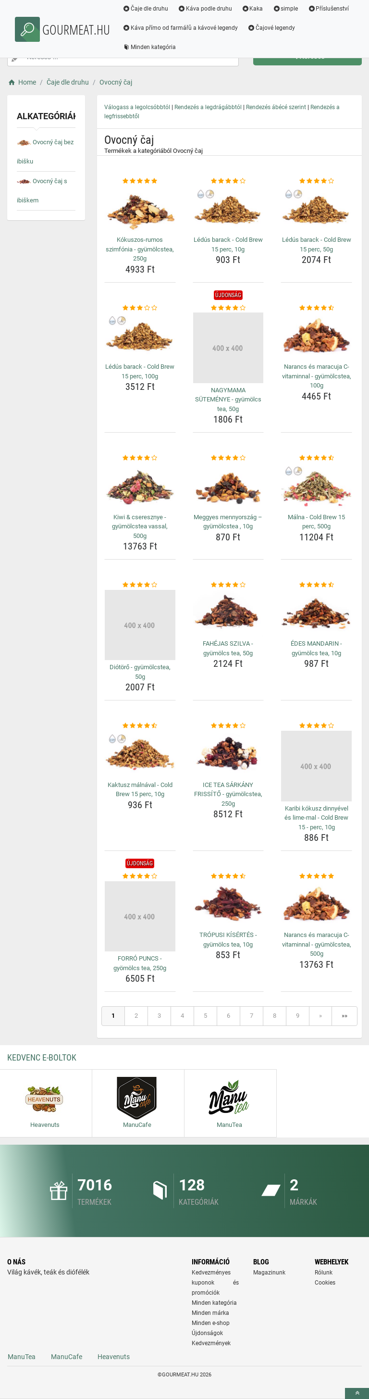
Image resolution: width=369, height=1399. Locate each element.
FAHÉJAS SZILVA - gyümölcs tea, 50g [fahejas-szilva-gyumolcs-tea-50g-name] (228, 648)
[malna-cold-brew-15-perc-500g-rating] (316, 458)
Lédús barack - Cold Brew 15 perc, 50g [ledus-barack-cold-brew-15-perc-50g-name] (316, 244)
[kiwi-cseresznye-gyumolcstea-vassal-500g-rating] (140, 458)
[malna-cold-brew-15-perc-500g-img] (316, 486)
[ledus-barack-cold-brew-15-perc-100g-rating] (140, 308)
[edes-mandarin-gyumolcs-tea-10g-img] (316, 613)
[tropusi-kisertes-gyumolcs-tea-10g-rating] (228, 876)
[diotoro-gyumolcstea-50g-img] (140, 625)
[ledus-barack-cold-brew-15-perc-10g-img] (228, 209)
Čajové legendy (271, 28)
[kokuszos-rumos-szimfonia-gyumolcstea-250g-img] (140, 209)
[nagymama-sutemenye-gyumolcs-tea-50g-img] (228, 347)
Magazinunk (269, 1272)
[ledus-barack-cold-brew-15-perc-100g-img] (140, 336)
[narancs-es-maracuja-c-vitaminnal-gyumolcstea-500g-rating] (316, 876)
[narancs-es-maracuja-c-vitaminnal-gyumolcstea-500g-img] (316, 904)
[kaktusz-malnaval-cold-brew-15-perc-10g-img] (140, 754)
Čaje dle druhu (145, 8)
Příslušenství (328, 8)
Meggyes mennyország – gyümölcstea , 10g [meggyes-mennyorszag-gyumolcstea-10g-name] (228, 521)
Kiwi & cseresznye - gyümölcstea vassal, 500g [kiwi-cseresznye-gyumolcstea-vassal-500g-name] (140, 526)
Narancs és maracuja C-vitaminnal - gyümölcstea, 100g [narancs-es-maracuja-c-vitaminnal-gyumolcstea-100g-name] (316, 376)
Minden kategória (149, 47)
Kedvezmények (211, 1343)
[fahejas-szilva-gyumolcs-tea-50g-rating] (228, 585)
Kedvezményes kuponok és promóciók (215, 1282)
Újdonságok (207, 1333)
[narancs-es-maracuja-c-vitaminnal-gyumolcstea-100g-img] (316, 336)
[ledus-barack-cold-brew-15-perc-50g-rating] (316, 181)
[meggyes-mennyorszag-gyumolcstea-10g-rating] (228, 458)
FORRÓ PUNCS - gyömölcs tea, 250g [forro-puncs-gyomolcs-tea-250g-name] (139, 963)
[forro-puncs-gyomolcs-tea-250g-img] (140, 916)
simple (285, 8)
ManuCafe (66, 1357)
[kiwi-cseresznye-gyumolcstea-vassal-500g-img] (140, 486)
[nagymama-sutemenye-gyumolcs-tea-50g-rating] (228, 308)
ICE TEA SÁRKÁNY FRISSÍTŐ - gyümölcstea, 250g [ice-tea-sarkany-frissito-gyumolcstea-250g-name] (228, 794)
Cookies (325, 1282)
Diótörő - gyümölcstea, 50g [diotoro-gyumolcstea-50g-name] (140, 671)
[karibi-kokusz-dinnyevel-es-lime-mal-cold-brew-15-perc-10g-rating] (316, 726)
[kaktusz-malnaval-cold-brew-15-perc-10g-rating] (140, 726)
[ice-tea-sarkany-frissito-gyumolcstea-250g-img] (228, 754)
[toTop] (357, 1393)
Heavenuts (114, 1357)
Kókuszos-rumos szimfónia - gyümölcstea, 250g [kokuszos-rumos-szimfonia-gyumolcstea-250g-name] (140, 249)
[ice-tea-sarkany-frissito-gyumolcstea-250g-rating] (228, 726)
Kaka (252, 8)
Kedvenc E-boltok (41, 1057)
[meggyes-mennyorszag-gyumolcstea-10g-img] (228, 486)
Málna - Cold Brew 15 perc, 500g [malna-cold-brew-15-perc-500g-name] (316, 521)
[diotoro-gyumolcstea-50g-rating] (140, 585)
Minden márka (210, 1313)
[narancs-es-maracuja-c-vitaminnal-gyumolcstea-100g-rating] (316, 308)
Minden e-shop (211, 1323)
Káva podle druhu (205, 8)
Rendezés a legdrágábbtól (208, 107)
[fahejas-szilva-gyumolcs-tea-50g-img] (228, 613)
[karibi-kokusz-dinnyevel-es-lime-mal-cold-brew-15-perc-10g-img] (316, 766)
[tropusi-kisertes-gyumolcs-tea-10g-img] (228, 904)
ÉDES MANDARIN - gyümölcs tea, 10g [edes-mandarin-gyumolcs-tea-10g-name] (316, 648)
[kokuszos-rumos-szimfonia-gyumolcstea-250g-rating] (140, 181)
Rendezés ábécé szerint (276, 107)
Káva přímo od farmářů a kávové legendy (180, 28)
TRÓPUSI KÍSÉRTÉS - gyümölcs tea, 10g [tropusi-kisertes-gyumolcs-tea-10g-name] (228, 939)
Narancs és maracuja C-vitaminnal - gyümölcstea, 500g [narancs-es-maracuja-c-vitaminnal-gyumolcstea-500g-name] (316, 944)
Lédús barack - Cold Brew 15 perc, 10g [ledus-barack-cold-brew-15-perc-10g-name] (228, 244)
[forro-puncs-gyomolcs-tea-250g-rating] (140, 876)
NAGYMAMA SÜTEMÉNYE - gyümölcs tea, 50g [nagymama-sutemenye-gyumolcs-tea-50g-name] (228, 399)
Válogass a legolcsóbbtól (137, 107)
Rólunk (323, 1272)
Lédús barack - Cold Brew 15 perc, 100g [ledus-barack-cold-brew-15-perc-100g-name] (139, 371)
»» (344, 1015)
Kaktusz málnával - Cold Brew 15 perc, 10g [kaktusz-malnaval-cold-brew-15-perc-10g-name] (140, 789)
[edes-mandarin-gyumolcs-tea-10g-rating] (316, 585)
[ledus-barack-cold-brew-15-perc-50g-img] (316, 209)
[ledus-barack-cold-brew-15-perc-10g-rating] (228, 181)
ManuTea (22, 1357)
